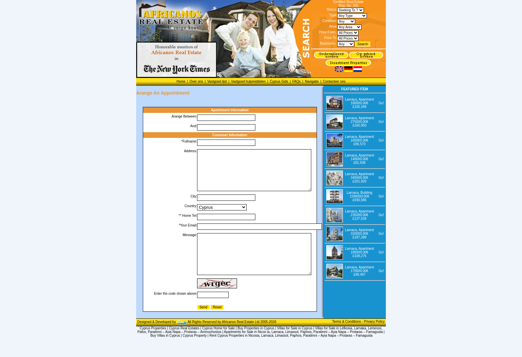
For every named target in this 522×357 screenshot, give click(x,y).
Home (180, 81)
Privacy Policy (374, 337)
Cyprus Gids (279, 81)
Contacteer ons (334, 81)
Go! (381, 103)
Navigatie (312, 81)
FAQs (296, 81)
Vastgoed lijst (217, 81)
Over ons (196, 81)
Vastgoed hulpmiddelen (248, 81)
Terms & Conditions (347, 337)
